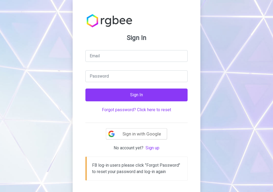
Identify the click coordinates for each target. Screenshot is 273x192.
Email (95, 55)
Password (99, 76)
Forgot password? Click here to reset (136, 109)
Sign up (152, 147)
